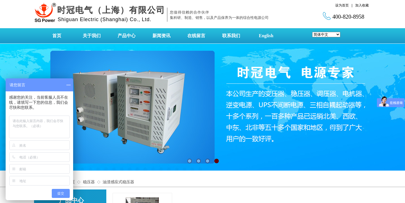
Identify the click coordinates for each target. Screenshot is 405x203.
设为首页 (342, 5)
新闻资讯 (161, 35)
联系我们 (231, 35)
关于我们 (92, 35)
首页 (56, 35)
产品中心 (127, 35)
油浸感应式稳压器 (118, 182)
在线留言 (196, 35)
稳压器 (89, 182)
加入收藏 (362, 5)
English (266, 35)
